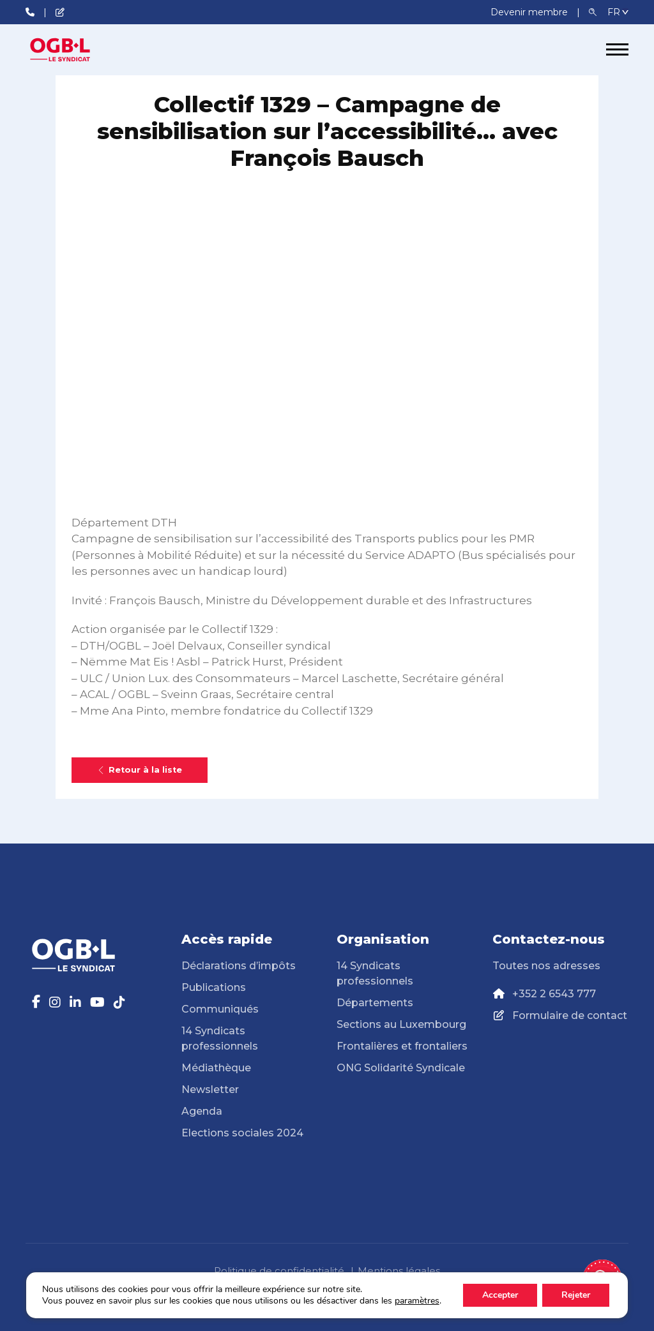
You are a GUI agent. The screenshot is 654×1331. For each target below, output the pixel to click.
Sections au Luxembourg (401, 1024)
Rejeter (575, 1295)
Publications (213, 987)
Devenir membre (530, 12)
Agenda (201, 1111)
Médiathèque (216, 1068)
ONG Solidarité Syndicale (401, 1068)
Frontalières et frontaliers (402, 1046)
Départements (375, 1003)
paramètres (417, 1301)
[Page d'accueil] (73, 50)
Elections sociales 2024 (242, 1133)
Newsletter (210, 1089)
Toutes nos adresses (546, 966)
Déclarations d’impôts (238, 966)
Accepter (500, 1295)
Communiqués (220, 1009)
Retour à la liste (139, 770)
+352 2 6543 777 (554, 994)
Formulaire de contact (569, 1015)
